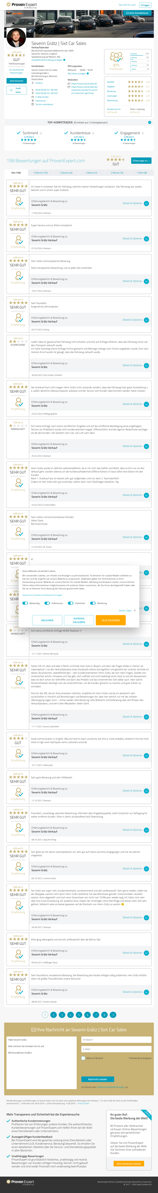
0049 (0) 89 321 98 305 (46, 89)
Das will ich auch (127, 4)
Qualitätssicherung (123, 1181)
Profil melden (83, 1103)
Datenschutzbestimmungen (58, 596)
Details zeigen (115, 612)
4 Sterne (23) (66, 172)
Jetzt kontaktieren (137, 13)
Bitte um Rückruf (95, 1058)
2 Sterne (133, 65)
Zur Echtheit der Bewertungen (16, 71)
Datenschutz (136, 1181)
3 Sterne (133, 61)
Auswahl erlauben (79, 621)
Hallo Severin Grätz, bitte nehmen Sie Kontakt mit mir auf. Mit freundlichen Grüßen (41, 1063)
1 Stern (133, 69)
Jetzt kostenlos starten (129, 1163)
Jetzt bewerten (16, 80)
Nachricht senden (97, 1079)
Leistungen (112, 95)
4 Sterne (133, 57)
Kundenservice (114, 109)
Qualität (110, 81)
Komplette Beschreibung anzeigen (47, 59)
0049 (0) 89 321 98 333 (47, 93)
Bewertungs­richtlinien (106, 1181)
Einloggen (145, 5)
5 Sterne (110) (41, 172)
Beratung (111, 91)
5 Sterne (133, 53)
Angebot (111, 86)
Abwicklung (112, 100)
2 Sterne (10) (117, 172)
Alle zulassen (111, 622)
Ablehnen (47, 622)
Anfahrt (39, 82)
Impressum (37, 596)
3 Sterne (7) (91, 172)
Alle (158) (16, 172)
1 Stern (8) (142, 172)
